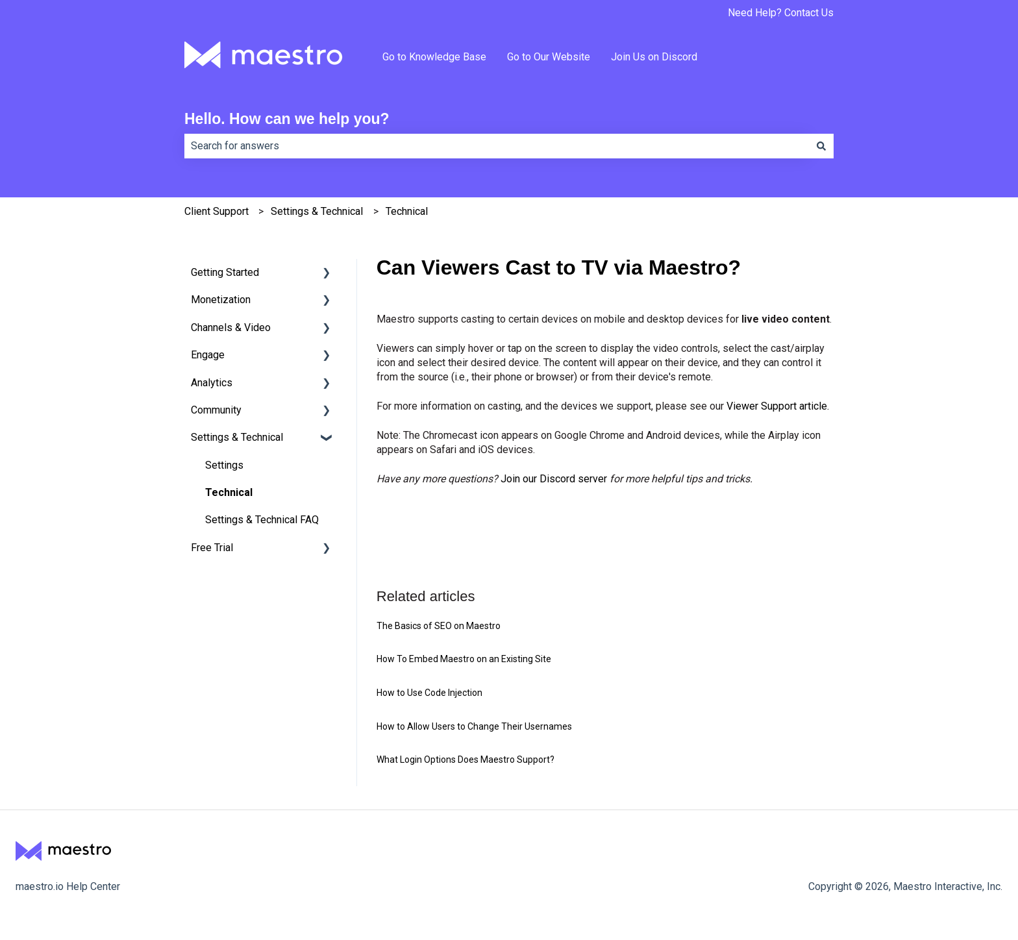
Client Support (216, 211)
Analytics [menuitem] (211, 383)
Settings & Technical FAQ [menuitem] (262, 519)
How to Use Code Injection (429, 692)
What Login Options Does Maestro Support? (465, 759)
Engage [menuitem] (208, 355)
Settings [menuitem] (224, 465)
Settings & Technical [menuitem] (237, 437)
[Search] (821, 146)
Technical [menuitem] (229, 492)
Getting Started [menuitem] (225, 272)
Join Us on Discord (654, 57)
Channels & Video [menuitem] (231, 327)
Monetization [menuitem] (221, 299)
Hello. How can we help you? (287, 118)
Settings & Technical (317, 211)
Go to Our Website (548, 57)
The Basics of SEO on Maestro (439, 626)
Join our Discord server (554, 479)
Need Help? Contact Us (781, 12)
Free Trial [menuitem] (212, 547)
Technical (407, 211)
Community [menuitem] (216, 410)
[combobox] (496, 146)
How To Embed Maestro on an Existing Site (464, 659)
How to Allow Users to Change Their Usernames (474, 726)
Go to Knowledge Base (434, 57)
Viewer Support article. (777, 406)
